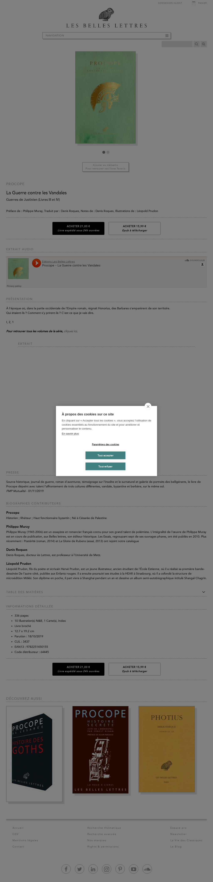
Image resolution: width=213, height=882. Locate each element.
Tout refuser (105, 466)
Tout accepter (106, 455)
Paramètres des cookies (105, 444)
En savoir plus (70, 433)
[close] (148, 406)
